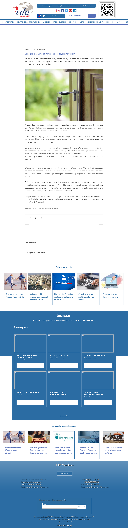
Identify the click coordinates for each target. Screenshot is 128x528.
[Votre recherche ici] (76, 16)
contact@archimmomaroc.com (79, 519)
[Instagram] (57, 10)
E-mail (44, 504)
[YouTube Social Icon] (70, 10)
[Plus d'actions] (102, 49)
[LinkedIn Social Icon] (74, 10)
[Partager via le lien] (41, 218)
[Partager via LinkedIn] (36, 218)
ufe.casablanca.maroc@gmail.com (37, 487)
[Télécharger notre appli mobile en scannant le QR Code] (66, 6)
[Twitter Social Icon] (66, 10)
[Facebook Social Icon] (62, 10)
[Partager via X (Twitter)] (31, 218)
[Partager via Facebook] (26, 218)
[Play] (44, 16)
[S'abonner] (81, 507)
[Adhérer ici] (64, 473)
